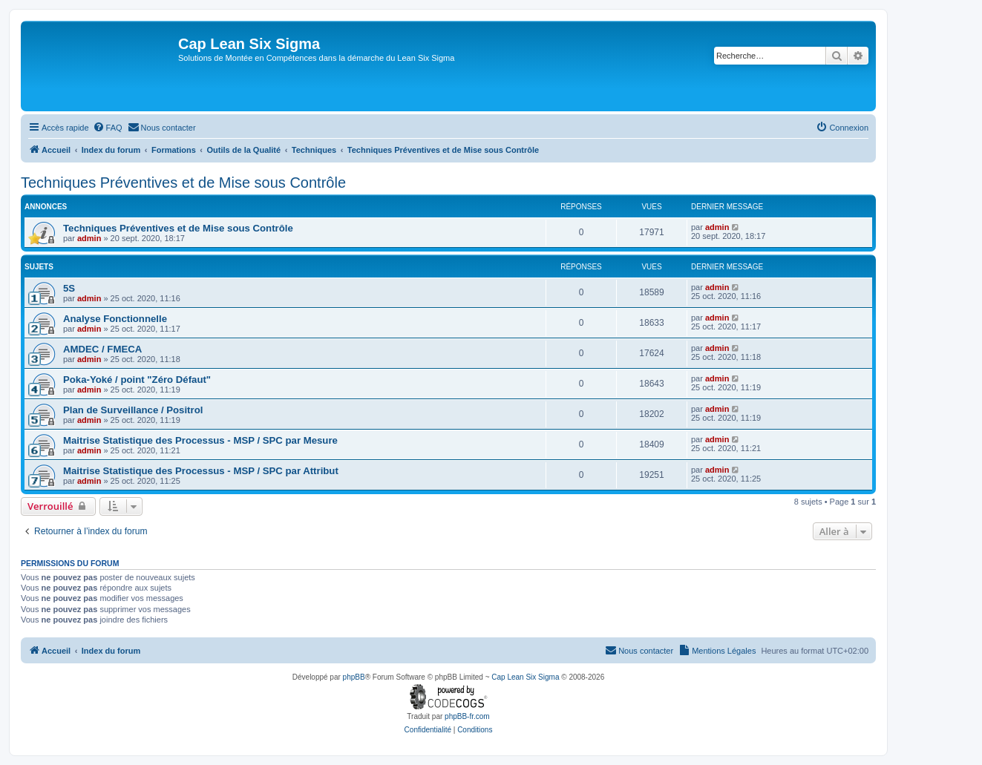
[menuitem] (107, 128)
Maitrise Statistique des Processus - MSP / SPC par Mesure (200, 440)
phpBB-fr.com (467, 716)
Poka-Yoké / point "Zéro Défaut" (137, 379)
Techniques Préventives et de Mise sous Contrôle (183, 182)
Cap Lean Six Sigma (525, 677)
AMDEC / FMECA (102, 349)
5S (69, 288)
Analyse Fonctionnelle (115, 318)
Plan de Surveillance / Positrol (133, 410)
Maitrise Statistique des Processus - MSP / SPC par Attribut (200, 470)
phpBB (354, 677)
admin (89, 238)
